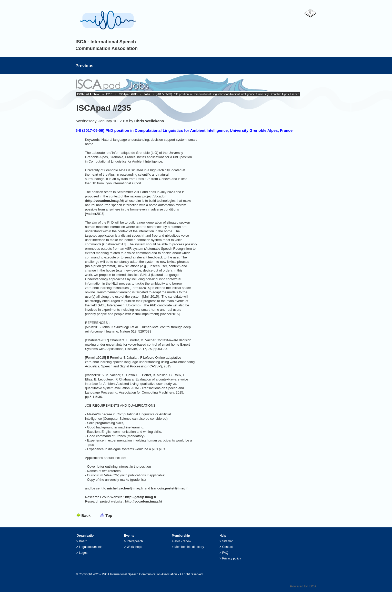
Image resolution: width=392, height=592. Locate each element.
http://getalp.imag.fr (140, 497)
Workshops (134, 547)
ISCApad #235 (128, 94)
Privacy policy (231, 558)
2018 (109, 94)
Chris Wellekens (149, 121)
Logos (83, 553)
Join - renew (182, 541)
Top (108, 515)
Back (86, 515)
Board (83, 541)
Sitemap (228, 541)
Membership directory (189, 547)
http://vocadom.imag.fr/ (104, 201)
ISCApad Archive (88, 94)
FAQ (225, 553)
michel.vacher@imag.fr (125, 488)
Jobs (147, 94)
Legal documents (90, 547)
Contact (227, 547)
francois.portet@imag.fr (170, 488)
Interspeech (135, 541)
